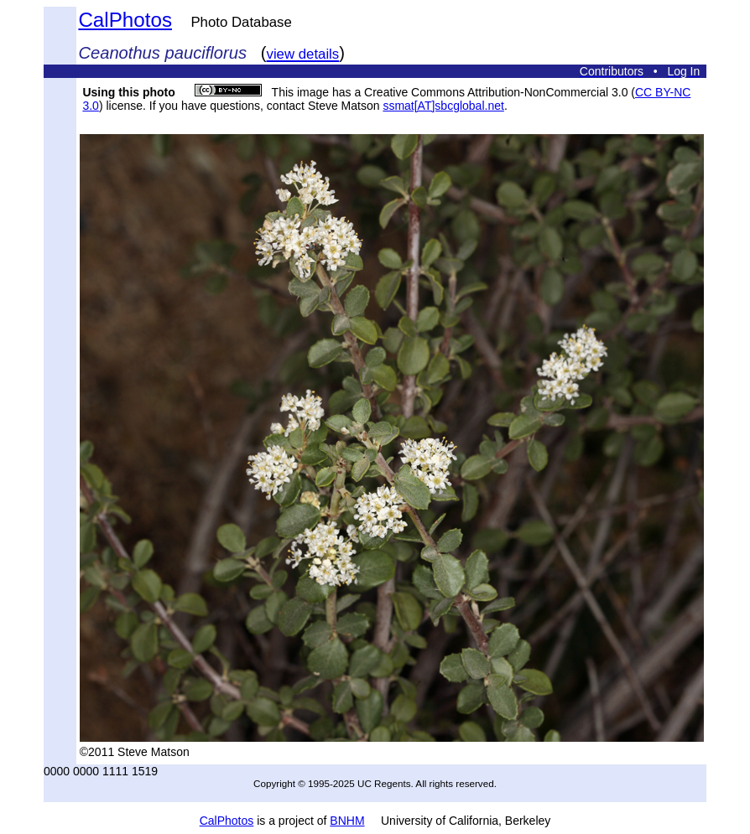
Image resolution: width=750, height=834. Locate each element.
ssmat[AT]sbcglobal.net (443, 105)
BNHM (347, 820)
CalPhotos (125, 19)
